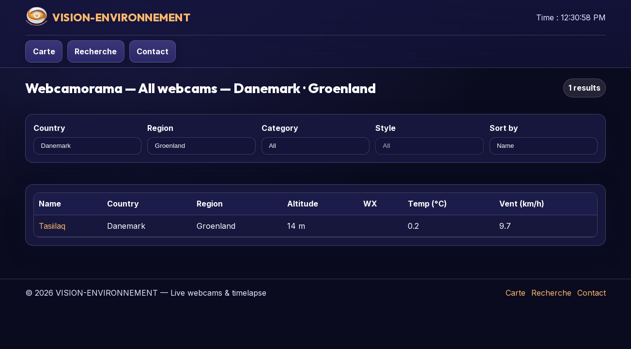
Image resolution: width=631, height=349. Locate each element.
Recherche (96, 51)
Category (280, 128)
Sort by (504, 128)
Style (385, 128)
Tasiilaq (52, 226)
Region (160, 128)
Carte (44, 51)
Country (49, 128)
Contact (153, 51)
